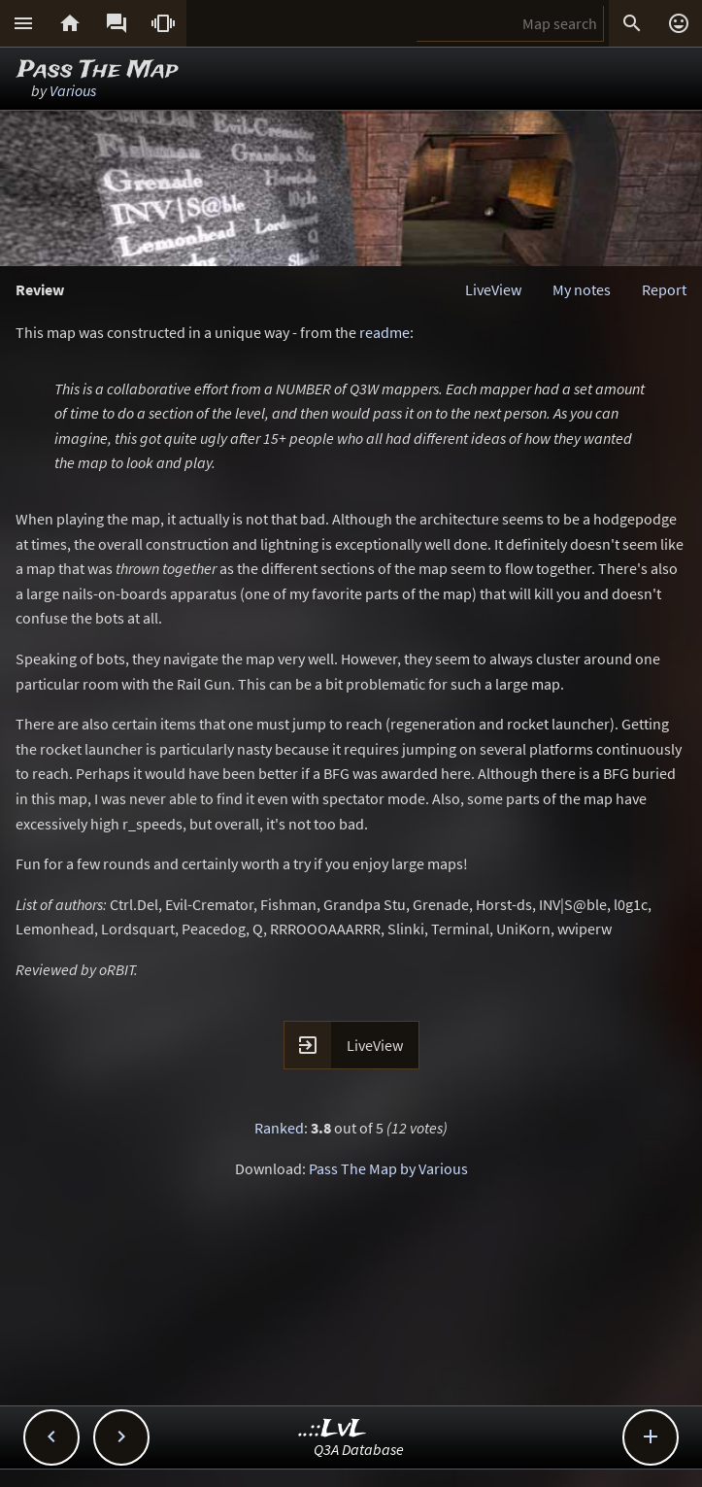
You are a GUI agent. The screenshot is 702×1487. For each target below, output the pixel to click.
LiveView (493, 289)
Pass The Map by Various (388, 1168)
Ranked (279, 1127)
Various (73, 90)
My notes (581, 289)
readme (384, 332)
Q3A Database (359, 1449)
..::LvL (332, 1429)
